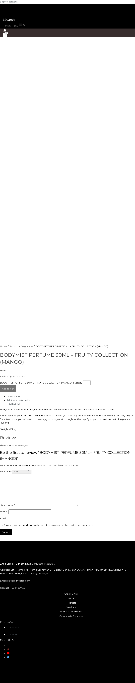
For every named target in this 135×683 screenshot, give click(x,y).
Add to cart (8, 388)
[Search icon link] (9, 20)
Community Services (70, 616)
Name (4, 511)
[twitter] (8, 657)
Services (71, 607)
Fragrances (27, 346)
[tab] (71, 396)
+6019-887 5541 (18, 587)
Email (4, 518)
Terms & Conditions (71, 611)
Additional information (19, 400)
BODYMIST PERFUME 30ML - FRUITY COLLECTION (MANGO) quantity (41, 382)
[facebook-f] (8, 645)
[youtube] (8, 653)
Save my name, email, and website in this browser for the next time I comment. (48, 525)
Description (13, 396)
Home (3, 346)
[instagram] (8, 649)
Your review (7, 505)
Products (71, 602)
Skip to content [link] (8, 1)
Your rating (6, 471)
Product (14, 346)
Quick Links (70, 593)
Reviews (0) (13, 403)
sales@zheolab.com (18, 580)
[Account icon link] (4, 31)
